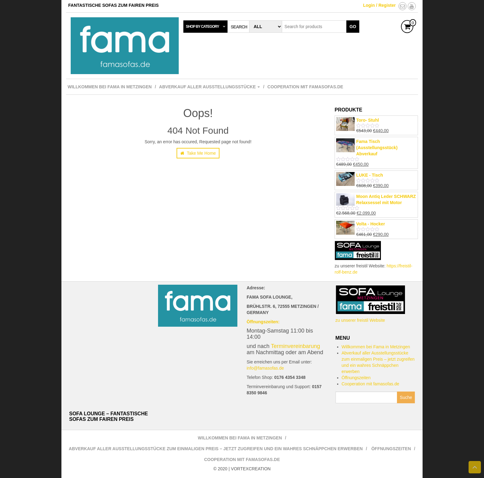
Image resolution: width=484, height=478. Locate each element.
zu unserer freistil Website (360, 320)
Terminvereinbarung (295, 346)
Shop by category (202, 26)
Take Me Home (198, 153)
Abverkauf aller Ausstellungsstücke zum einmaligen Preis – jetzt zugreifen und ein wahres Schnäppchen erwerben (216, 448)
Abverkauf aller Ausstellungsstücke (209, 86)
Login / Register (379, 5)
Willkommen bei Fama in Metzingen (110, 86)
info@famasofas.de (265, 368)
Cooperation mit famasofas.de (305, 86)
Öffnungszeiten (356, 377)
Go (352, 26)
